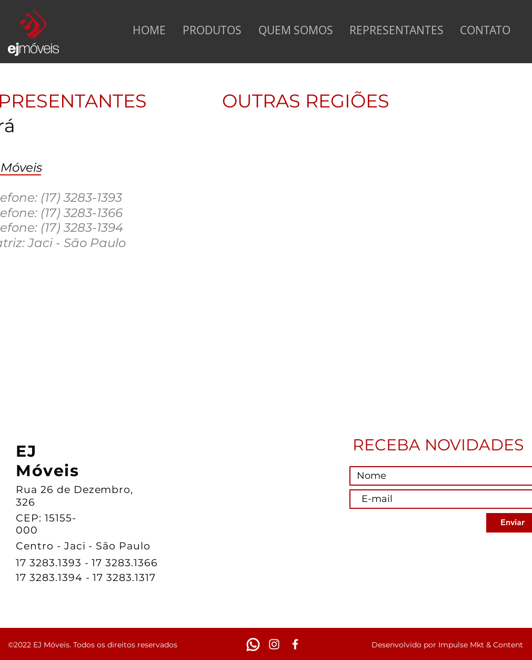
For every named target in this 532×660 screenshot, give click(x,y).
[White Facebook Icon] (295, 644)
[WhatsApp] (253, 644)
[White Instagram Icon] (274, 644)
